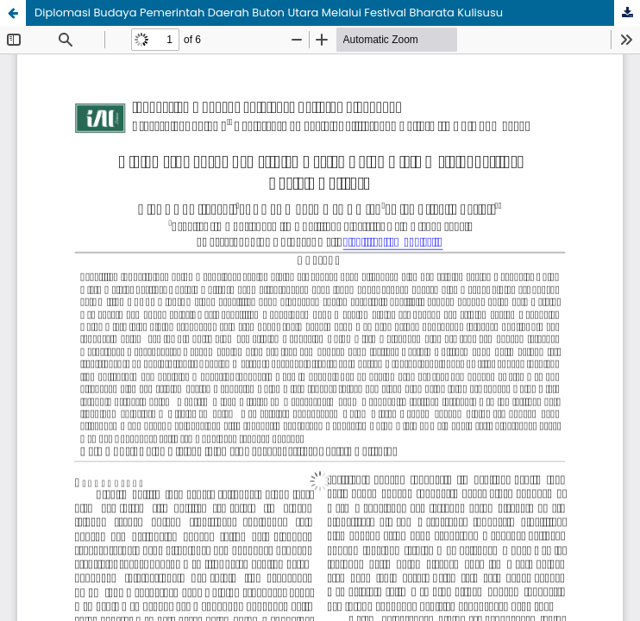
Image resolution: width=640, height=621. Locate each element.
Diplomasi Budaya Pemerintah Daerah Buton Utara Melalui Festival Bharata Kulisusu (269, 12)
